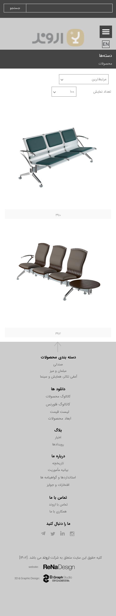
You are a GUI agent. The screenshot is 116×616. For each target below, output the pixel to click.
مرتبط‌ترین (99, 79)
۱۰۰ (72, 91)
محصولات (105, 63)
